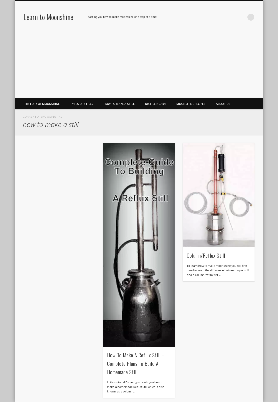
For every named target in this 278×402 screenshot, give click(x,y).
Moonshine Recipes (190, 104)
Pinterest (233, 17)
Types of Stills (81, 104)
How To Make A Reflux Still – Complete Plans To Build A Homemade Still (136, 363)
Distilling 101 (155, 104)
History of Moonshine (42, 104)
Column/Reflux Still (206, 255)
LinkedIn (241, 17)
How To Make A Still (119, 104)
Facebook (224, 17)
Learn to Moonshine (48, 17)
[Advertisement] (139, 65)
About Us (223, 104)
